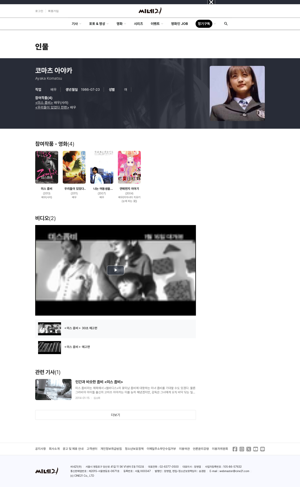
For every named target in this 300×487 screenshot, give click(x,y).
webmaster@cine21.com (234, 471)
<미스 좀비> (44, 103)
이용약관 (184, 449)
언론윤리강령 (201, 449)
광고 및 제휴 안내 (73, 449)
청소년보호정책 (134, 449)
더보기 (115, 415)
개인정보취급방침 (111, 449)
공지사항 (40, 449)
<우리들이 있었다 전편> (52, 107)
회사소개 (54, 449)
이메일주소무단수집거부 (161, 449)
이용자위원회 (220, 449)
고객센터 (92, 449)
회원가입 (53, 10)
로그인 (39, 10)
